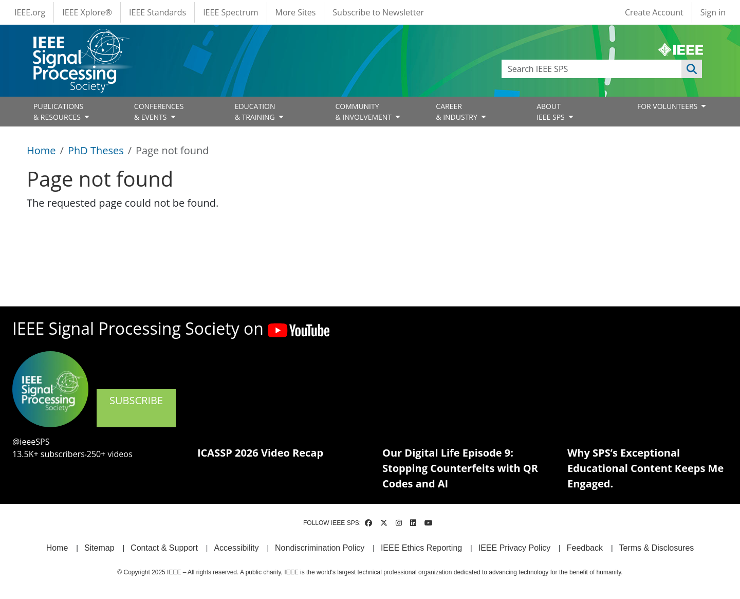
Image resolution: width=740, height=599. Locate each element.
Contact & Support (164, 547)
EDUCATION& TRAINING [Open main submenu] (256, 111)
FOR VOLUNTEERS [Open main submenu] (668, 106)
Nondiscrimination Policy (319, 547)
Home (41, 150)
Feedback (585, 547)
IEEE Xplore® (87, 12)
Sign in (713, 12)
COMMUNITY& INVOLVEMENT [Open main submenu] (364, 111)
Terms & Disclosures (656, 547)
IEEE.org (29, 12)
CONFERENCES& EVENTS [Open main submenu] (159, 111)
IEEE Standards (157, 12)
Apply (691, 69)
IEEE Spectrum (230, 12)
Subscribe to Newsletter (378, 12)
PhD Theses (96, 150)
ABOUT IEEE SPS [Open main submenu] (551, 111)
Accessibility (236, 547)
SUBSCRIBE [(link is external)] (136, 407)
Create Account (654, 12)
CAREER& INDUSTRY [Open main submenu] (457, 111)
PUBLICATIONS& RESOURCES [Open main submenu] (58, 111)
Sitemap (99, 547)
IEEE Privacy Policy (514, 547)
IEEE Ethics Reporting (421, 547)
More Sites (295, 12)
